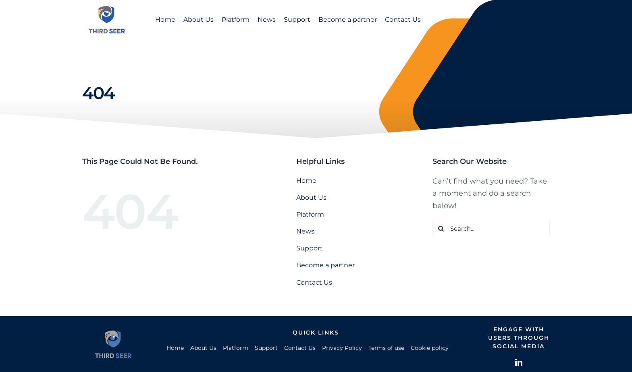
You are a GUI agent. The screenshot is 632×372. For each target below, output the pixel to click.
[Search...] (491, 228)
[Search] (441, 228)
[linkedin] (518, 362)
